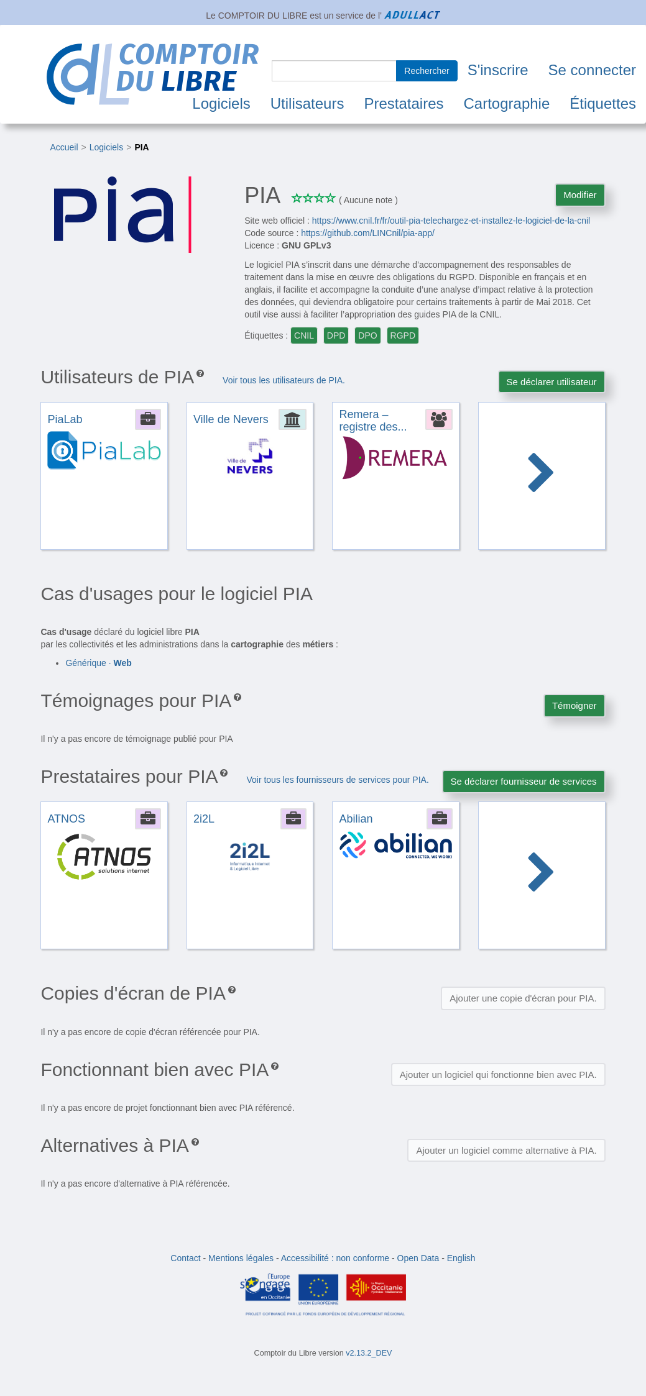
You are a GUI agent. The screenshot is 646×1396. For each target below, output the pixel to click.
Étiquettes (603, 103)
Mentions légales (241, 1258)
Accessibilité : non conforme (335, 1258)
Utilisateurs (307, 103)
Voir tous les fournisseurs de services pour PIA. (337, 780)
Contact (185, 1258)
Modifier (579, 194)
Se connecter (592, 70)
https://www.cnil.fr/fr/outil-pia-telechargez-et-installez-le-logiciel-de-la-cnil (451, 221)
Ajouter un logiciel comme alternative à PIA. (506, 1150)
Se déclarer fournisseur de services (524, 781)
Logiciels (221, 103)
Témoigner (574, 705)
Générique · (98, 663)
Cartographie (507, 103)
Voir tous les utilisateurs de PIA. (284, 380)
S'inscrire (498, 70)
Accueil (64, 147)
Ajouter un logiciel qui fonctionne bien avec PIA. (498, 1074)
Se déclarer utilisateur (552, 381)
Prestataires (403, 103)
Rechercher (426, 71)
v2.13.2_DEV (369, 1353)
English (461, 1258)
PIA (141, 147)
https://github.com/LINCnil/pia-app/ (368, 233)
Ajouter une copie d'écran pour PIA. (523, 998)
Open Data (418, 1258)
